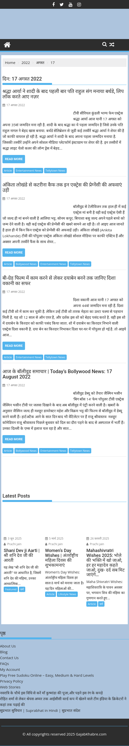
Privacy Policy (11, 681)
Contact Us (9, 657)
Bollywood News (26, 264)
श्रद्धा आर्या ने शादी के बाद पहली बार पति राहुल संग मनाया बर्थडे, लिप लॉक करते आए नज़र (63, 94)
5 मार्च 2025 (54, 538)
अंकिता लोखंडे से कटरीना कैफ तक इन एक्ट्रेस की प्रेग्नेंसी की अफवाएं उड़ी (62, 187)
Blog (4, 651)
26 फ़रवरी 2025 (97, 538)
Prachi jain (12, 544)
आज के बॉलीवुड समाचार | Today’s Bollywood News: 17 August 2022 (57, 374)
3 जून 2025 (13, 538)
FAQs (4, 663)
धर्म (22, 589)
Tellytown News (55, 170)
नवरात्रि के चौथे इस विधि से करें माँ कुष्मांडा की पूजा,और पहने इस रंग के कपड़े (51, 692)
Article (8, 170)
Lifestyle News (67, 594)
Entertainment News (29, 170)
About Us (8, 646)
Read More (14, 159)
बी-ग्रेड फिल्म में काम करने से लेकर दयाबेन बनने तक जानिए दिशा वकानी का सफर (58, 280)
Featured (10, 589)
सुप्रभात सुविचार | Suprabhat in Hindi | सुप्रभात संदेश (40, 710)
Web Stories (10, 687)
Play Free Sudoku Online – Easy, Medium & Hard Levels (47, 675)
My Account (10, 669)
